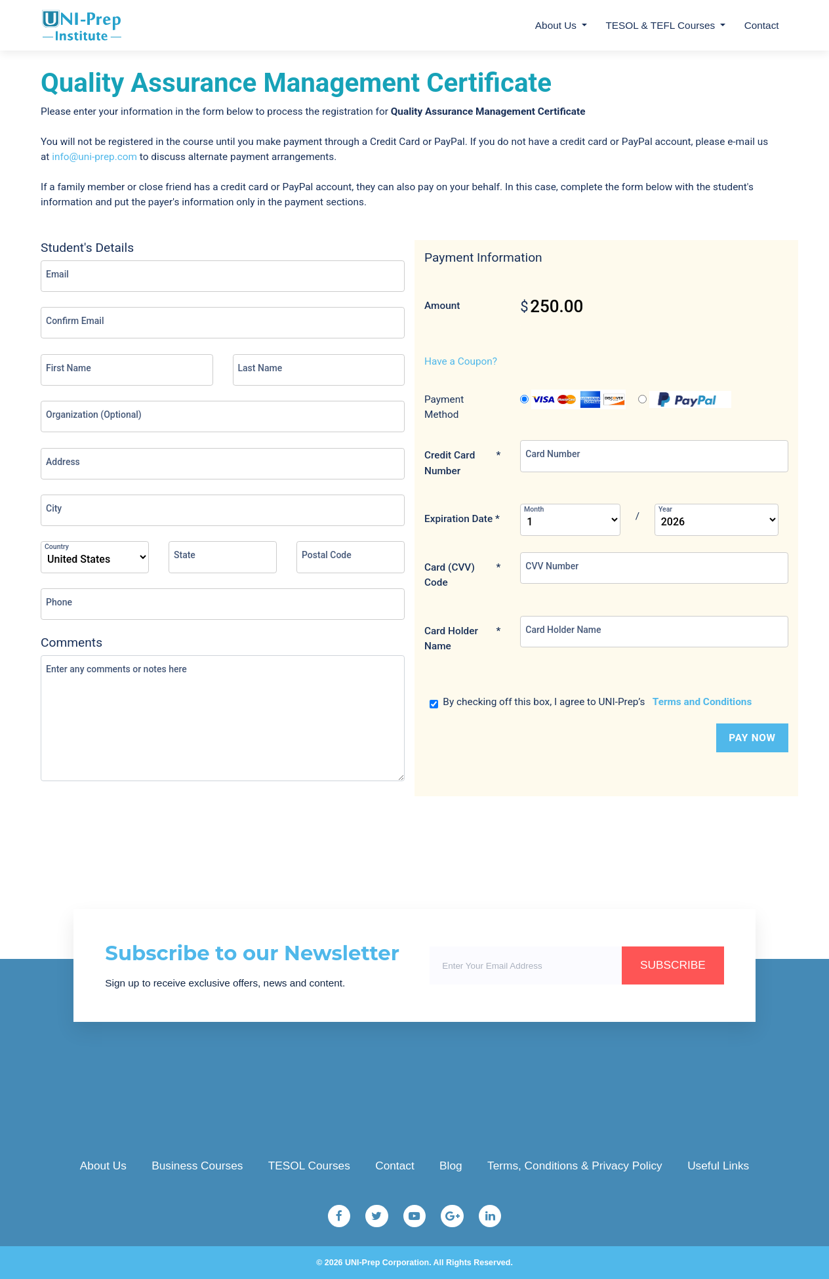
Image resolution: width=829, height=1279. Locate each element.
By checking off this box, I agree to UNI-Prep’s (591, 702)
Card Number (552, 454)
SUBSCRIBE (673, 964)
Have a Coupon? (460, 361)
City (54, 508)
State (184, 555)
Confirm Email (75, 320)
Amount (442, 306)
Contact (761, 25)
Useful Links (718, 1165)
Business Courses (197, 1165)
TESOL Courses (309, 1165)
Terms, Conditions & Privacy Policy (574, 1165)
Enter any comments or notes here (116, 669)
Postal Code (327, 555)
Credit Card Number (462, 463)
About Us (555, 25)
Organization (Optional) (94, 414)
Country (57, 547)
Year (665, 510)
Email (57, 274)
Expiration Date (462, 519)
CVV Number (551, 566)
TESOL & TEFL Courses (660, 25)
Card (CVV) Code (462, 575)
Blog (450, 1165)
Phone (59, 602)
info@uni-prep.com (94, 157)
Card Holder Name (462, 639)
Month (534, 510)
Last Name (260, 368)
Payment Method (444, 407)
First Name (68, 368)
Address (63, 462)
